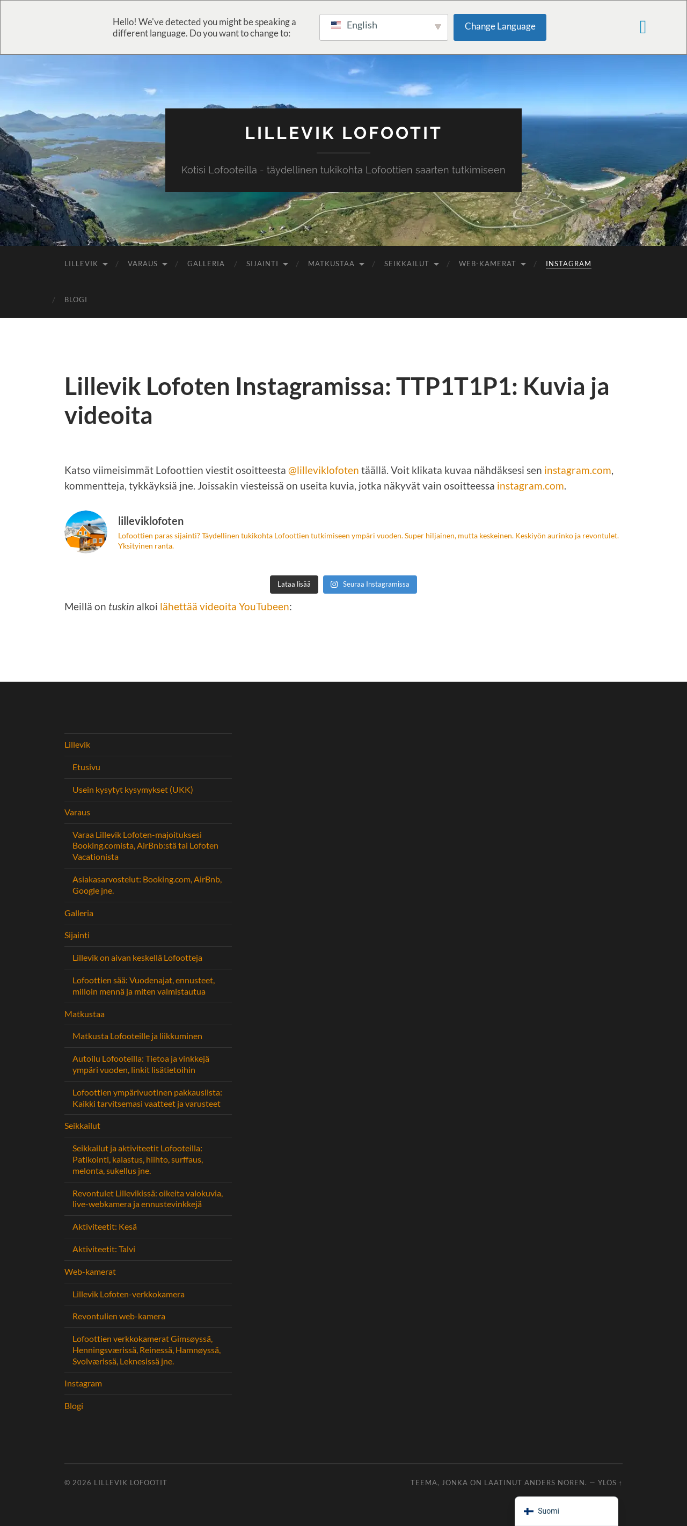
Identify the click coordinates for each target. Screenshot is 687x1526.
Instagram (568, 263)
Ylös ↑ (610, 1482)
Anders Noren (554, 1482)
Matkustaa (331, 263)
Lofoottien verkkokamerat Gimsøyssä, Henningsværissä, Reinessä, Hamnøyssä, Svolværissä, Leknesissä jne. (146, 1349)
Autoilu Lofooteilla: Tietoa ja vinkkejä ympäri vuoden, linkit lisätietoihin (140, 1064)
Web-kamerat (487, 263)
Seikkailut (406, 263)
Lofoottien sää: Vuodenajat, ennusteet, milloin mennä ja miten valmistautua (143, 985)
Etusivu (86, 767)
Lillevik (81, 263)
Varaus (143, 263)
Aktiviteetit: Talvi (103, 1249)
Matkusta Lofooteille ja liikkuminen (137, 1036)
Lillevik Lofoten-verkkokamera (128, 1294)
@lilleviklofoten (323, 470)
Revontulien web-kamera (118, 1316)
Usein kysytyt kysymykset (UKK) (132, 789)
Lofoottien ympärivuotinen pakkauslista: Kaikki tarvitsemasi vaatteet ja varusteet (147, 1097)
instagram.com (577, 470)
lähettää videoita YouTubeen (224, 606)
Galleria (206, 263)
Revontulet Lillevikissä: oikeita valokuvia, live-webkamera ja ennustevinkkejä (147, 1198)
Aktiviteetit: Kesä (104, 1226)
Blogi (75, 299)
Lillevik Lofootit (344, 133)
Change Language (500, 26)
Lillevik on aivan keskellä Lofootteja (137, 957)
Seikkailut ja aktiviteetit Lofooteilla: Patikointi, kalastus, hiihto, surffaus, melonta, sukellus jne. (137, 1159)
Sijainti (262, 263)
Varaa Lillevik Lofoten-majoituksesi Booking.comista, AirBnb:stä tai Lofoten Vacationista (145, 845)
